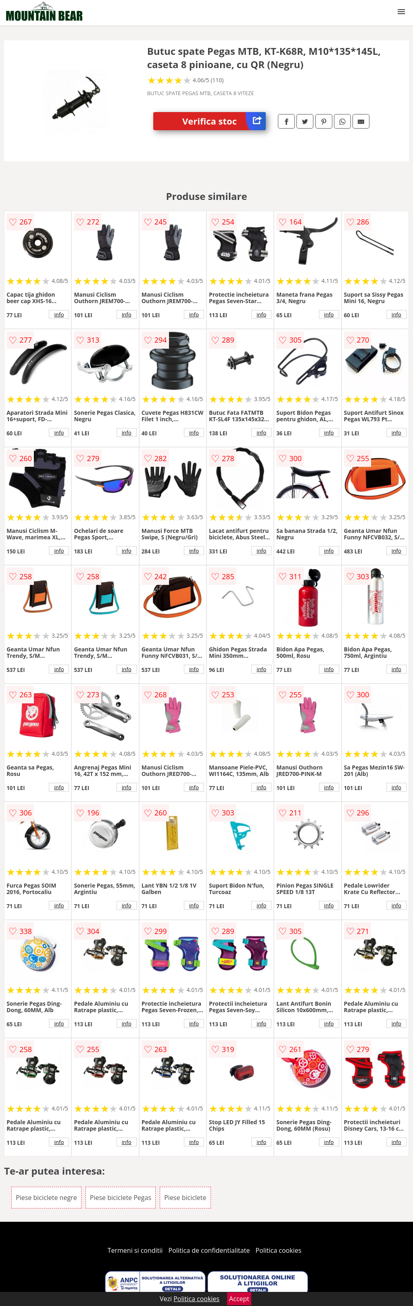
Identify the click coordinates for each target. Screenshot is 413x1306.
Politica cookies (279, 1250)
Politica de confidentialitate (209, 1250)
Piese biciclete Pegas (120, 1197)
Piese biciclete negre (46, 1197)
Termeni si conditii (135, 1250)
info (59, 314)
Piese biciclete (185, 1197)
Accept (239, 1298)
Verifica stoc (224, 121)
